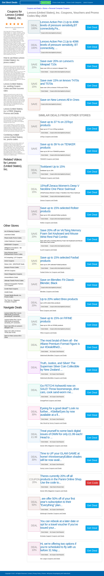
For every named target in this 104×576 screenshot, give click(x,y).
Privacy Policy (37, 573)
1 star (7, 24)
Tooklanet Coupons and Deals (49, 178)
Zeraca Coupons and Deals (49, 200)
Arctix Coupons (9, 261)
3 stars (14, 24)
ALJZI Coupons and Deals (48, 250)
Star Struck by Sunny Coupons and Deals (53, 423)
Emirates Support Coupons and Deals (52, 536)
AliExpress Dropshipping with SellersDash (58, 573)
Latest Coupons (88, 2)
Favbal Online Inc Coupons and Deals (52, 272)
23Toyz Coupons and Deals (49, 136)
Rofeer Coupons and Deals (49, 223)
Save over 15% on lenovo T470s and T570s (12, 331)
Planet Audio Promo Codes (13, 238)
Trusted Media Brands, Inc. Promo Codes (13, 296)
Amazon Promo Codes (11, 267)
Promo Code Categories (74, 2)
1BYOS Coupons (9, 270)
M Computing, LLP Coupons (13, 257)
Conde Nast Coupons (11, 289)
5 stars (22, 24)
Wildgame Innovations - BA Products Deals (13, 248)
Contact (29, 573)
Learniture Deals (9, 234)
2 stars (11, 24)
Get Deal (92, 27)
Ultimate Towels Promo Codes (13, 280)
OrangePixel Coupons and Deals (50, 400)
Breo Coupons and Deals (48, 310)
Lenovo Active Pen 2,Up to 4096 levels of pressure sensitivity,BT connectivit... (12, 314)
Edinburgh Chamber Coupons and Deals (53, 513)
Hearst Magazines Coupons (13, 274)
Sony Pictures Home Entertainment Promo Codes (13, 253)
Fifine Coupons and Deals (48, 333)
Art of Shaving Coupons (12, 231)
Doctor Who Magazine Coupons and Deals (53, 446)
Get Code (92, 482)
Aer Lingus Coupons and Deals (50, 558)
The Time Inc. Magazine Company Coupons (12, 301)
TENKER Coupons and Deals (49, 159)
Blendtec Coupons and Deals (49, 291)
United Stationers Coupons (13, 241)
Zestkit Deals (8, 292)
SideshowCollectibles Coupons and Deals (53, 355)
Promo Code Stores (59, 2)
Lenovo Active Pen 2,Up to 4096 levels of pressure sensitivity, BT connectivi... (12, 321)
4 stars (18, 24)
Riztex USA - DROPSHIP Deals (14, 264)
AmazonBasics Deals (11, 277)
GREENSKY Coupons (11, 244)
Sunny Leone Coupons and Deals (51, 468)
